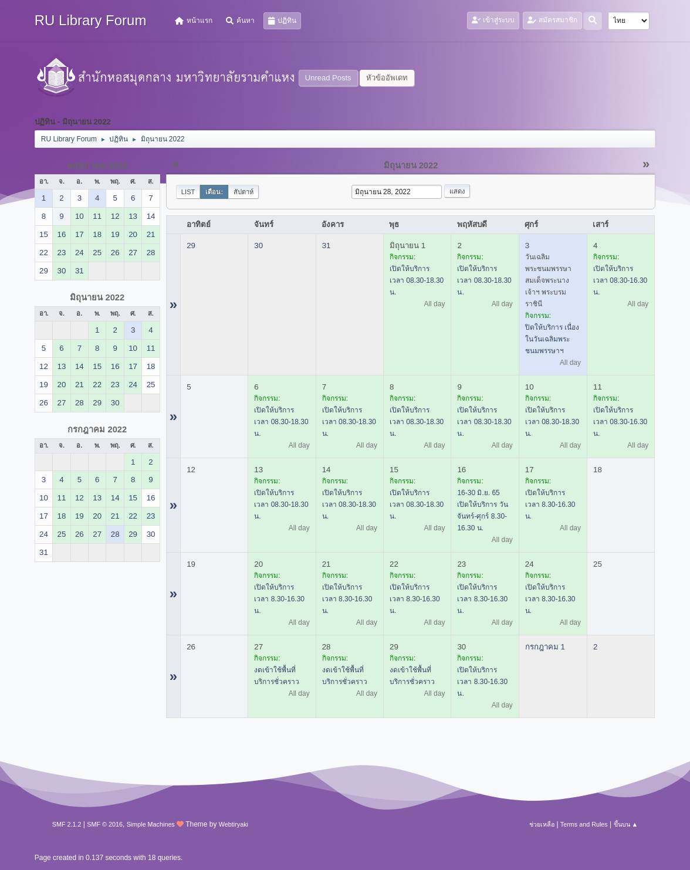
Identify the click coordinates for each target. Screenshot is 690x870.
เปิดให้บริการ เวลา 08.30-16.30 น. (620, 280)
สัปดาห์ (243, 191)
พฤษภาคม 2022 (97, 165)
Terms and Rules (584, 824)
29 (191, 245)
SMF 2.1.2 (67, 824)
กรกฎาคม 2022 (97, 429)
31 (326, 245)
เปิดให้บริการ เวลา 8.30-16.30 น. (550, 504)
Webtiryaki (233, 824)
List (188, 191)
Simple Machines (151, 824)
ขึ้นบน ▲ (626, 824)
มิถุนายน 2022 (97, 297)
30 (258, 245)
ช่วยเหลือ (541, 824)
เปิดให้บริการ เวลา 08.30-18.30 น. (417, 280)
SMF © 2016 (105, 824)
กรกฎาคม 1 (545, 646)
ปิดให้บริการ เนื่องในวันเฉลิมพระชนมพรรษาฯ (552, 339)
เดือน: (214, 191)
